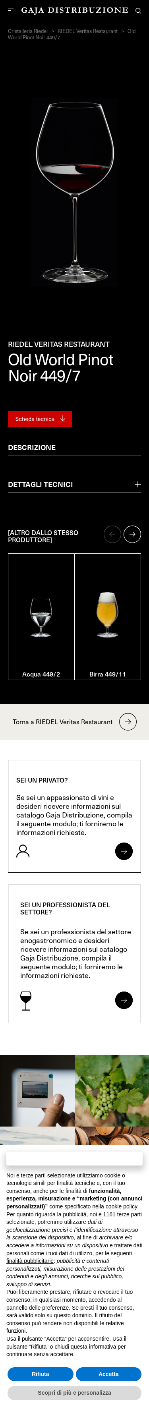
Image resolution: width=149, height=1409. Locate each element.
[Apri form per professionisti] (124, 1000)
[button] (112, 534)
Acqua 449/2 (41, 673)
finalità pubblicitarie (30, 1261)
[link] (37, 1091)
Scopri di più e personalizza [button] (74, 1393)
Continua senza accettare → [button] (74, 1158)
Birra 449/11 (107, 673)
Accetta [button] (109, 1374)
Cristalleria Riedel (28, 31)
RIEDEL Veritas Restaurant (88, 31)
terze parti (129, 1214)
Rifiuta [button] (40, 1374)
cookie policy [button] (121, 1206)
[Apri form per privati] (124, 851)
